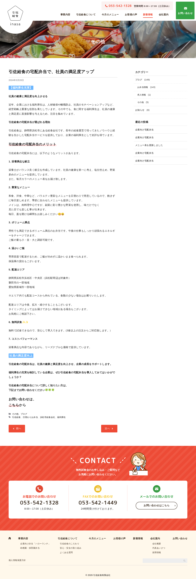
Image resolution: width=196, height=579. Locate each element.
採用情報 (156, 552)
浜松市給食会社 (47, 417)
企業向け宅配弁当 (144, 129)
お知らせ (139, 110)
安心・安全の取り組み (70, 548)
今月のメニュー (110, 14)
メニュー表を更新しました (149, 145)
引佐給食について (86, 14)
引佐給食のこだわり (69, 543)
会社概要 (156, 543)
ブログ (24, 414)
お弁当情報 (142, 87)
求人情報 (141, 95)
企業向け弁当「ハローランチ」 (35, 543)
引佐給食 (16, 417)
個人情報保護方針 (17, 560)
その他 (15, 414)
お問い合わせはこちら (156, 505)
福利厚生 (61, 417)
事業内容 (65, 14)
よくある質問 (66, 552)
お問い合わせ (185, 13)
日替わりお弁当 (30, 417)
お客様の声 (131, 14)
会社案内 (164, 14)
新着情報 (148, 14)
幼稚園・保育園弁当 (30, 548)
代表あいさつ (158, 548)
